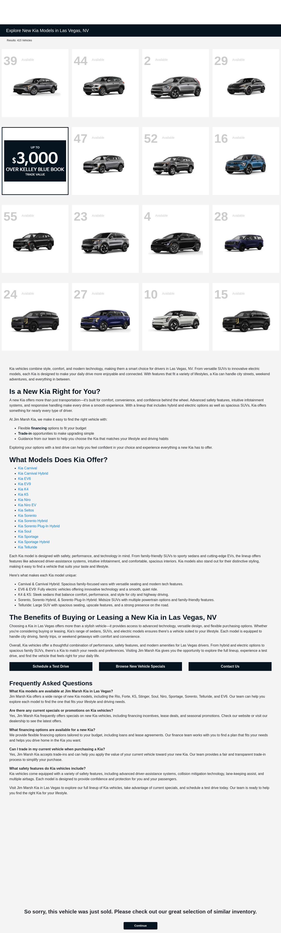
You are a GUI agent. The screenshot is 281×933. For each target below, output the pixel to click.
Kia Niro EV (27, 505)
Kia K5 (23, 494)
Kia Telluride (27, 547)
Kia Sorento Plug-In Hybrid (39, 526)
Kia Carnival (27, 468)
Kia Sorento (27, 515)
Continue (140, 925)
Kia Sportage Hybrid (34, 542)
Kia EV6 (24, 479)
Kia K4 (23, 489)
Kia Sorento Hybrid (33, 521)
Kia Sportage (28, 537)
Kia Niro (24, 500)
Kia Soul (24, 531)
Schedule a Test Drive (51, 666)
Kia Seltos (26, 510)
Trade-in (25, 433)
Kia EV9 (24, 484)
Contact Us (230, 666)
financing (39, 428)
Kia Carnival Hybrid (33, 473)
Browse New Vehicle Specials (140, 666)
